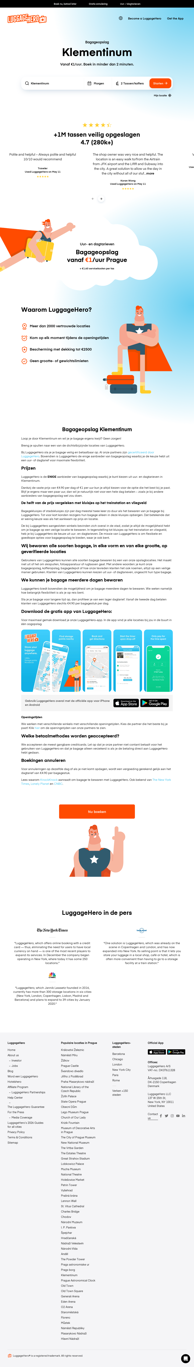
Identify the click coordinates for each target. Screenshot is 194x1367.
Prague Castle (70, 1066)
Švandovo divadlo (72, 1071)
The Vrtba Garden (72, 1148)
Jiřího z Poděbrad (72, 1076)
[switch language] (120, 18)
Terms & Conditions (20, 1137)
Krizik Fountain (70, 1123)
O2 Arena (67, 1307)
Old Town (67, 1286)
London (117, 1064)
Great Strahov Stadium (75, 1158)
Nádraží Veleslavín (72, 1243)
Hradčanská (68, 1238)
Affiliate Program (18, 1087)
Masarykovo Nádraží (74, 1333)
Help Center (15, 1097)
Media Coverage (22, 1117)
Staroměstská (69, 1312)
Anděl (64, 1254)
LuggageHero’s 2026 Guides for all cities (25, 1125)
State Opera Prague (73, 1101)
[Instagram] (172, 1116)
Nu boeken (97, 811)
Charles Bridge (70, 1211)
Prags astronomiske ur (75, 1264)
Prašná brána (69, 1195)
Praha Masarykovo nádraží (77, 1081)
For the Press (16, 1112)
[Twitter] (166, 1116)
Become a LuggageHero (144, 18)
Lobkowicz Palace (72, 1164)
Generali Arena (70, 1296)
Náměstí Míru (69, 1055)
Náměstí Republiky (72, 1328)
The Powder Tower (73, 1259)
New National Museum (75, 1142)
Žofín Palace (68, 1096)
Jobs (15, 1066)
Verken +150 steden (120, 1093)
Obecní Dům (69, 1107)
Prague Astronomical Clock (78, 1280)
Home (11, 1050)
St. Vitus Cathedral (72, 1206)
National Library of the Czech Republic (75, 1089)
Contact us (153, 1116)
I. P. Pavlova (68, 1227)
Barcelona (118, 1054)
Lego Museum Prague (74, 1112)
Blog (10, 1071)
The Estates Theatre (73, 1153)
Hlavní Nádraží (70, 1339)
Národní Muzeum (71, 1222)
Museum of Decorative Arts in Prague (78, 1130)
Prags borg (68, 1270)
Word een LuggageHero (23, 1076)
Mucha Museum (71, 1169)
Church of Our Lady (73, 1117)
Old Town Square (72, 1291)
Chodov (66, 1217)
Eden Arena (68, 1301)
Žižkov (65, 1060)
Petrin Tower (69, 1185)
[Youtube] (178, 1116)
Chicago (117, 1059)
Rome (116, 1080)
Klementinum (69, 1275)
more (150, 173)
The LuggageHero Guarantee (26, 1107)
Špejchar (66, 1233)
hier (37, 728)
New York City (121, 1070)
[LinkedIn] (183, 1116)
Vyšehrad (67, 1190)
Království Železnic (72, 1050)
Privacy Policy (16, 1132)
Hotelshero (14, 1081)
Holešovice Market (72, 1180)
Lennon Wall (68, 1201)
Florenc (65, 1317)
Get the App (175, 18)
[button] (185, 1358)
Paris (115, 1075)
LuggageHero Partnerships (28, 1092)
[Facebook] (161, 1116)
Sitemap (13, 1142)
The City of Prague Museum (78, 1137)
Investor (17, 1060)
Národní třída (69, 1248)
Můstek (65, 1323)
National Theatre (71, 1174)
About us (13, 1055)
